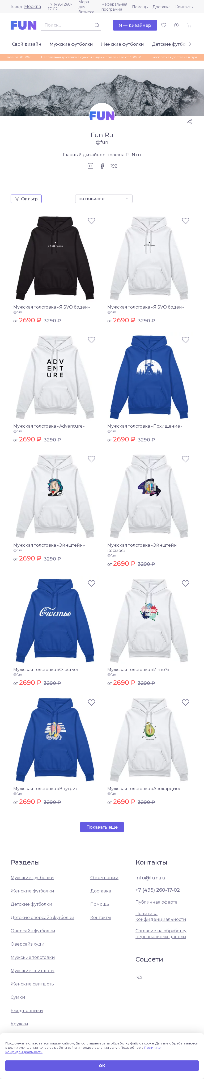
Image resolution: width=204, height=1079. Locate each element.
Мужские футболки (71, 44)
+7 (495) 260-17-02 (60, 6)
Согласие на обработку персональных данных (160, 933)
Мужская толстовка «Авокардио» (144, 788)
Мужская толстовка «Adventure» (49, 426)
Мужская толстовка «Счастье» (46, 669)
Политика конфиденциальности (160, 916)
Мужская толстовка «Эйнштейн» (49, 545)
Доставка (161, 7)
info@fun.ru (150, 878)
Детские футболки (173, 44)
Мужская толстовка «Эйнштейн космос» (142, 548)
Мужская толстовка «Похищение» (144, 426)
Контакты (184, 7)
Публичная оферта (156, 902)
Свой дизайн (26, 44)
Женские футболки (122, 44)
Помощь (140, 7)
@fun (17, 312)
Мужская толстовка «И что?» (138, 669)
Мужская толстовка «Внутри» (45, 788)
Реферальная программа (114, 7)
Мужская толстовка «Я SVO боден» (51, 307)
